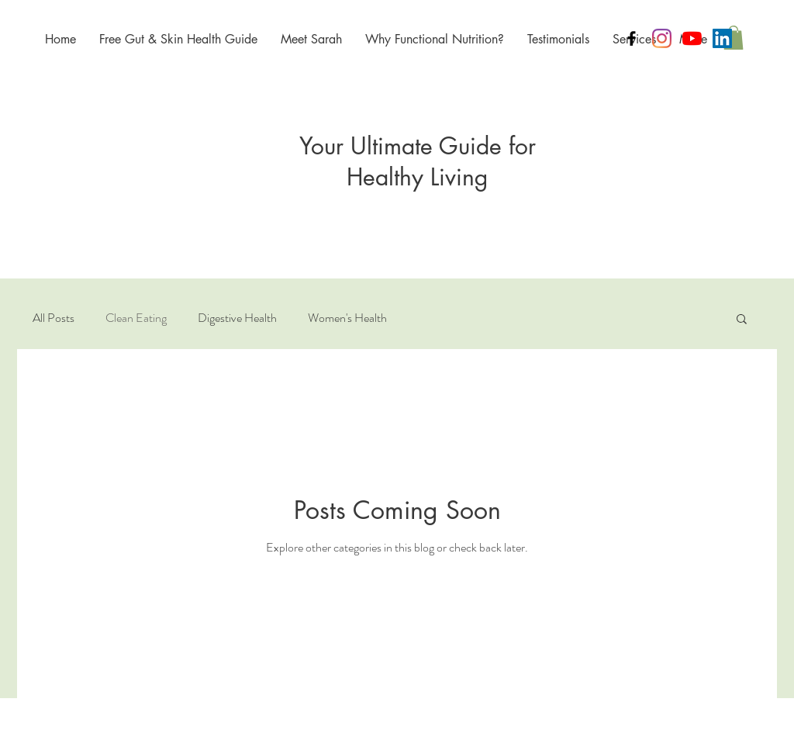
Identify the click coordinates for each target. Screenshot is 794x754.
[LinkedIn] (722, 38)
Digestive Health (237, 318)
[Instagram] (661, 38)
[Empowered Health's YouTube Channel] (692, 38)
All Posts (53, 318)
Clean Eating (136, 318)
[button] (733, 38)
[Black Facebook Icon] (631, 38)
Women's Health (347, 318)
